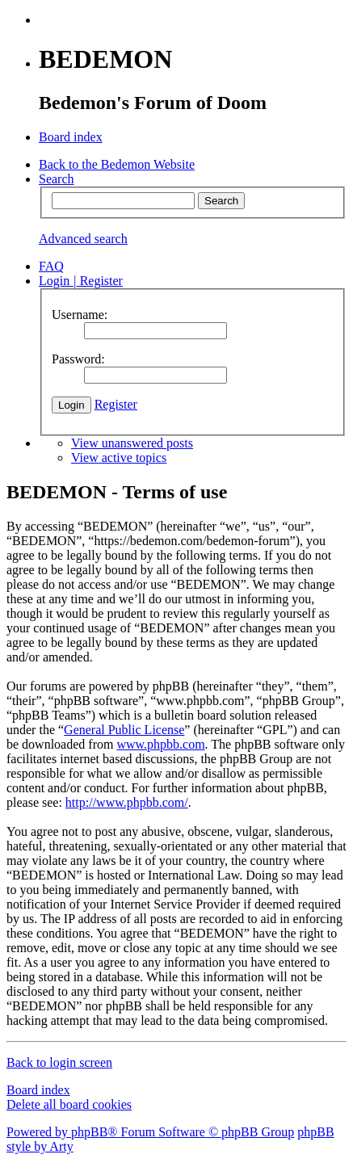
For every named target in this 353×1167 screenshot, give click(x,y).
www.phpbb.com (160, 744)
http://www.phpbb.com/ (126, 802)
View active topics (118, 457)
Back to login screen (59, 1062)
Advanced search (83, 239)
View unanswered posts (132, 443)
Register (116, 404)
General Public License (124, 730)
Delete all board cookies (69, 1104)
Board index (38, 1090)
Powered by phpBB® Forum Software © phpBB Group (150, 1132)
